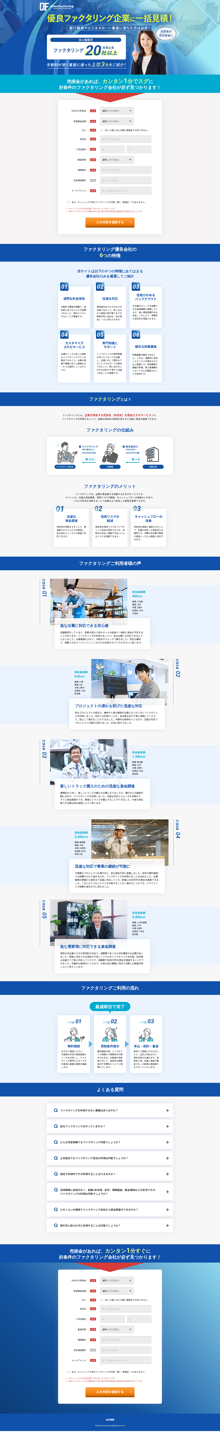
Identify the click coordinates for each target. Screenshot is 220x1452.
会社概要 (110, 1419)
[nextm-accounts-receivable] (117, 111)
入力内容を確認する (110, 222)
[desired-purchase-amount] (117, 121)
